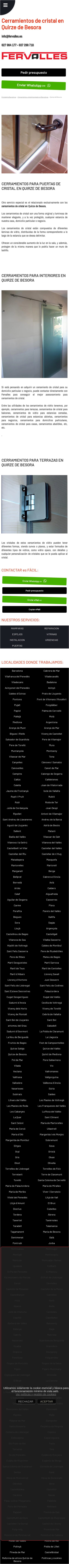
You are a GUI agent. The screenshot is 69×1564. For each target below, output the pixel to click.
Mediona (17, 722)
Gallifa (51, 916)
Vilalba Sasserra (51, 939)
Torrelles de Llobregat (17, 1168)
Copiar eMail (34, 609)
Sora (17, 922)
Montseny (51, 750)
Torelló (17, 1180)
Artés (17, 888)
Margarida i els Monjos (52, 1134)
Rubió (52, 796)
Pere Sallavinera (52, 1059)
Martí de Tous (17, 968)
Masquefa (51, 859)
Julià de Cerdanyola (17, 807)
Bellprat (17, 876)
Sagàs (51, 922)
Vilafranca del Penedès (17, 676)
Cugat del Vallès (51, 996)
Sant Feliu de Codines (51, 985)
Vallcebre (17, 1082)
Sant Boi (51, 1019)
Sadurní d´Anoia (17, 1002)
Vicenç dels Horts (17, 1008)
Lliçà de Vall (51, 1197)
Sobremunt (51, 1140)
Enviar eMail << (34, 600)
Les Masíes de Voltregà (51, 1100)
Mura (51, 745)
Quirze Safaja (17, 1048)
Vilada (17, 1065)
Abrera (51, 1214)
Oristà (51, 1151)
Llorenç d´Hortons (17, 979)
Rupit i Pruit (17, 796)
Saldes (51, 1094)
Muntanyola (17, 750)
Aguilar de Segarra (17, 899)
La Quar (17, 1117)
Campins (17, 773)
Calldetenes (51, 779)
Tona (51, 756)
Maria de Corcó (17, 1128)
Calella (17, 785)
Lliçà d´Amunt (17, 1203)
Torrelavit (17, 1174)
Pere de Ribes (17, 956)
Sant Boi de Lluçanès (17, 1019)
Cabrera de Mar (51, 670)
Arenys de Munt (17, 727)
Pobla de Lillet (51, 1546)
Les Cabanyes (17, 1111)
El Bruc (51, 1203)
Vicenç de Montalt (17, 1014)
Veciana (17, 1071)
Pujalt (17, 704)
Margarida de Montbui (17, 1140)
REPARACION (51, 628)
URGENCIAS (51, 639)
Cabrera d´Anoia (51, 876)
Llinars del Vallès (17, 1100)
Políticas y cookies (52, 1558)
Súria (52, 1088)
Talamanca (51, 1225)
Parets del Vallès (52, 911)
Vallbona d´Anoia (52, 1082)
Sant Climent (52, 1117)
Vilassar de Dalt (51, 836)
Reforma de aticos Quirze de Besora (17, 1560)
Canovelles (17, 767)
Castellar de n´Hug (51, 853)
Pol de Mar (17, 1059)
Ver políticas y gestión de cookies (36, 1394)
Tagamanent (17, 1231)
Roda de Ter (51, 802)
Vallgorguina (51, 1077)
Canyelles (17, 762)
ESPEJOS (17, 634)
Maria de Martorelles (52, 1122)
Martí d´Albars (17, 974)
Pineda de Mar (17, 1552)
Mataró (51, 830)
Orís (17, 1157)
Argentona (51, 722)
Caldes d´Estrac (17, 693)
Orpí (17, 1151)
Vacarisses (17, 1088)
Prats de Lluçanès (51, 693)
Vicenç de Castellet (51, 733)
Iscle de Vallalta (51, 790)
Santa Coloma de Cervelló (52, 1180)
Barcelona (17, 670)
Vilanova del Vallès (52, 842)
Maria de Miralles (52, 1185)
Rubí (17, 802)
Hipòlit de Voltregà (17, 945)
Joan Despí (52, 807)
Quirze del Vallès (51, 1048)
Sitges (17, 1145)
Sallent (17, 830)
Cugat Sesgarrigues (17, 996)
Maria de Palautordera (17, 1185)
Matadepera (17, 859)
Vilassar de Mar (17, 756)
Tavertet (17, 1220)
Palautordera (52, 991)
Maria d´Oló (17, 1134)
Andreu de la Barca (52, 819)
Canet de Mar (52, 767)
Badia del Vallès (17, 836)
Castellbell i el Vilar (17, 848)
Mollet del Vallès (17, 1540)
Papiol (17, 710)
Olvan (52, 1157)
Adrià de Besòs (52, 825)
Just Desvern (52, 979)
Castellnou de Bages (17, 934)
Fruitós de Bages (17, 1042)
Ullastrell (51, 1128)
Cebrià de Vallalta (51, 1014)
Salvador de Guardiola (17, 739)
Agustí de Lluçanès (17, 825)
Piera (52, 905)
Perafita (17, 911)
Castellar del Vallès (52, 848)
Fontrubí (17, 1243)
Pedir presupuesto (33, 72)
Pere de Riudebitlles (52, 951)
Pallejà (17, 716)
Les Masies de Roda (17, 1105)
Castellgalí (51, 934)
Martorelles (17, 865)
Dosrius (17, 1208)
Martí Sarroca (51, 962)
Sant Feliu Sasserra (17, 951)
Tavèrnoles (52, 1220)
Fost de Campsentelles (51, 1042)
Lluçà (17, 928)
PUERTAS (17, 645)
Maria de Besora (51, 1231)
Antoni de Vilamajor (51, 813)
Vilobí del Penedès (17, 1197)
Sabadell (51, 1025)
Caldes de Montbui (52, 945)
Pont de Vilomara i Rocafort (52, 699)
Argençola (51, 928)
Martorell (52, 865)
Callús (17, 779)
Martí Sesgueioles (17, 962)
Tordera (17, 1214)
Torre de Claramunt (51, 1174)
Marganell (17, 871)
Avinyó (51, 687)
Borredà (17, 882)
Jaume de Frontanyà (17, 790)
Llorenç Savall (51, 974)
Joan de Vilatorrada (51, 785)
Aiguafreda (52, 893)
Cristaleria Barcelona (9, 97)
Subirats (17, 1094)
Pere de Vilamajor (51, 739)
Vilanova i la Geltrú (17, 842)
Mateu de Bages (51, 956)
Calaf (17, 893)
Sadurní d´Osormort (17, 1031)
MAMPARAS (17, 628)
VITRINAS (52, 634)
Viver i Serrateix (52, 1191)
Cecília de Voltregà (52, 1002)
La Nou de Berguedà (17, 1037)
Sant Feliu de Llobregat (17, 985)
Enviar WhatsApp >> (33, 85)
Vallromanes (51, 1071)
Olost (17, 1162)
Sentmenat (17, 1237)
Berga (52, 871)
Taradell (17, 1225)
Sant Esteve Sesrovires (17, 991)
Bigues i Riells (17, 733)
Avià (51, 882)
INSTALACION (17, 639)
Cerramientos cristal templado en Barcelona (32, 97)
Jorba (52, 1243)
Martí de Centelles (51, 968)
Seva (51, 1145)
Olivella (51, 1162)
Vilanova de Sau (17, 939)
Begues (17, 916)
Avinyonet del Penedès (17, 687)
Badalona (52, 682)
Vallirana (17, 1077)
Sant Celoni (17, 1122)
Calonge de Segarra (51, 773)
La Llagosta (51, 1037)
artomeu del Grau (17, 1025)
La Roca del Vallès (51, 1111)
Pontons (17, 699)
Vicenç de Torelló (51, 1008)
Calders (52, 888)
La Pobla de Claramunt (52, 1031)
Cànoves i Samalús (52, 762)
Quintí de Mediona (51, 1054)
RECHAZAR (25, 1401)
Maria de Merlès (17, 1191)
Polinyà (17, 1546)
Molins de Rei (52, 1540)
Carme (17, 905)
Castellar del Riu (17, 853)
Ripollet (17, 813)
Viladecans (17, 682)
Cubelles (51, 1208)
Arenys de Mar (51, 727)
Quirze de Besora (17, 1054)
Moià (51, 716)
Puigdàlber (52, 704)
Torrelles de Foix (52, 1168)
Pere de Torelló (17, 745)
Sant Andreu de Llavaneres (17, 819)
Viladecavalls (52, 676)
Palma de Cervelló (51, 710)
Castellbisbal (52, 1552)
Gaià (51, 1237)
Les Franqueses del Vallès (52, 1105)
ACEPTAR (47, 1401)
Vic (51, 1065)
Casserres (51, 899)
